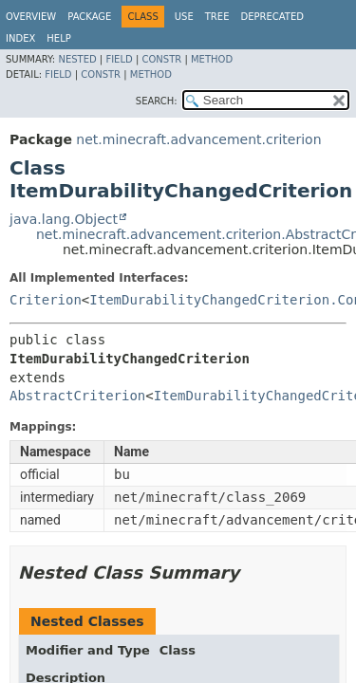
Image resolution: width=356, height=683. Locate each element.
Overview (31, 16)
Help (58, 38)
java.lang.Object (63, 219)
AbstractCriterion (77, 395)
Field (118, 59)
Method (212, 59)
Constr (161, 59)
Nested (77, 59)
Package (89, 16)
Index (20, 38)
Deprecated (272, 16)
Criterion (45, 299)
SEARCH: (157, 101)
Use (184, 16)
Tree (217, 16)
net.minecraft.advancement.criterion (198, 139)
